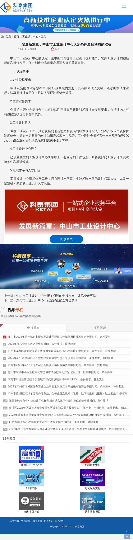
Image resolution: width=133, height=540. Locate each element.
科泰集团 (79, 526)
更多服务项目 (93, 511)
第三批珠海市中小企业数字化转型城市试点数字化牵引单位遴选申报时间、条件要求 (58, 399)
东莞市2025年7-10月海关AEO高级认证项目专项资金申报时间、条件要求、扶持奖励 (58, 363)
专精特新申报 (93, 465)
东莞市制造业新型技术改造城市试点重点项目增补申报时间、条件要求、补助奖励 (56, 377)
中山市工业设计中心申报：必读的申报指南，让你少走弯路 (56, 295)
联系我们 (60, 520)
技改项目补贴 (31, 511)
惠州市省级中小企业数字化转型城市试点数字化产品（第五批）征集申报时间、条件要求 (60, 370)
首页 (16, 36)
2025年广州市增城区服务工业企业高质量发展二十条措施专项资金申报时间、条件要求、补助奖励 (66, 385)
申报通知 (25, 520)
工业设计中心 (30, 36)
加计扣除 (31, 488)
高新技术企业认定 (31, 465)
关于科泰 (14, 520)
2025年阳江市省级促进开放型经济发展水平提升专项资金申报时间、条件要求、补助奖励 (60, 356)
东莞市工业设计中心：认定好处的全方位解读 (47, 300)
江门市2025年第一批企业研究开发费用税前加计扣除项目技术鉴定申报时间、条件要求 (59, 335)
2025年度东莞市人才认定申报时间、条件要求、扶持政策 (42, 342)
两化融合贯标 (93, 488)
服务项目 (37, 520)
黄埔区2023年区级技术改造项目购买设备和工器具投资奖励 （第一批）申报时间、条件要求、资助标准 (70, 406)
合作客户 (48, 520)
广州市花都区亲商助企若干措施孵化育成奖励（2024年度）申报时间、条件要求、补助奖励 (62, 349)
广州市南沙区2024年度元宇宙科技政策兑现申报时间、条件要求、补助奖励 (53, 420)
